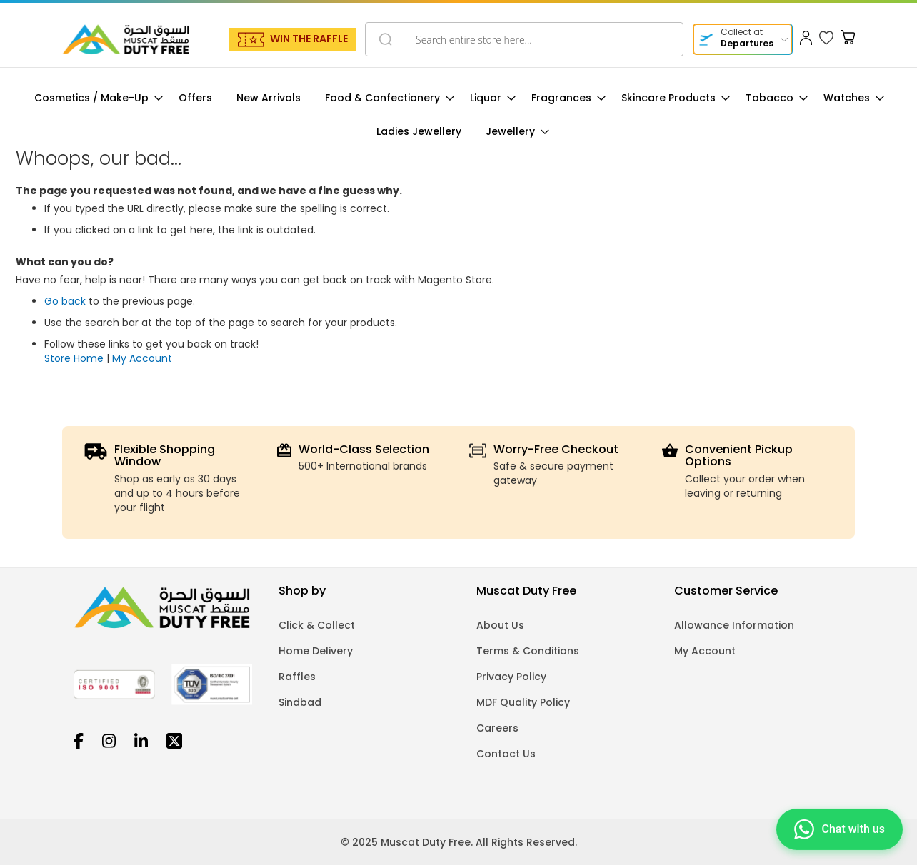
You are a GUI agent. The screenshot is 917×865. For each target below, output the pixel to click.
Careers (497, 728)
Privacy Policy (511, 676)
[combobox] (524, 39)
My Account (142, 358)
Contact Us (506, 754)
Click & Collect (317, 625)
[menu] (458, 114)
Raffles (297, 676)
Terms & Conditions (527, 651)
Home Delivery (316, 651)
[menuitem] (94, 98)
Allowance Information (734, 625)
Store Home (74, 358)
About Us (500, 625)
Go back (65, 301)
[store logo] (125, 39)
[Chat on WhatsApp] (839, 830)
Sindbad (300, 702)
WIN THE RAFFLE (309, 38)
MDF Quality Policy (523, 702)
